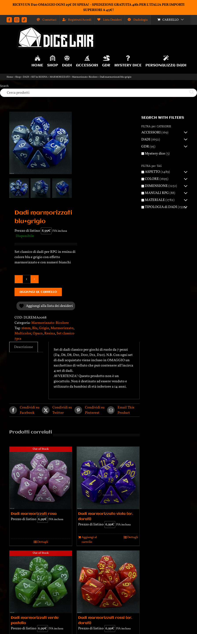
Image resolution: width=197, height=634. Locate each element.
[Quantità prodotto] (27, 279)
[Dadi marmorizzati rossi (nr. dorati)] (108, 582)
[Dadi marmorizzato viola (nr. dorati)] (108, 478)
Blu (34, 328)
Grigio (44, 328)
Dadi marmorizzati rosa (34, 514)
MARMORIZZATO (60, 77)
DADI (26, 77)
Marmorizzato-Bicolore (85, 77)
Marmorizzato (62, 328)
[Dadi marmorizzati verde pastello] (40, 582)
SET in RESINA (39, 77)
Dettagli (42, 542)
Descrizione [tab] (23, 347)
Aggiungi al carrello (38, 291)
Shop (18, 77)
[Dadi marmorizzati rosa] (40, 478)
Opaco (38, 333)
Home (10, 77)
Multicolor (23, 333)
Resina (49, 333)
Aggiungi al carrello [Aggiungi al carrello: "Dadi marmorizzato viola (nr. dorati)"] (89, 539)
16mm (26, 328)
